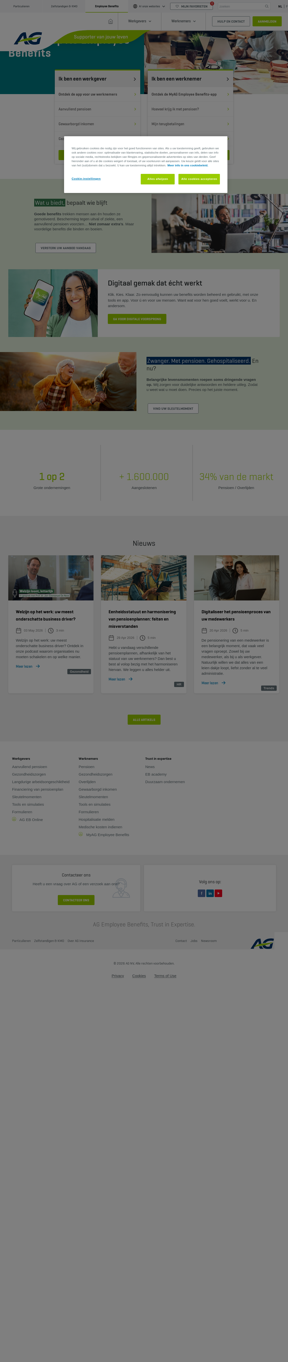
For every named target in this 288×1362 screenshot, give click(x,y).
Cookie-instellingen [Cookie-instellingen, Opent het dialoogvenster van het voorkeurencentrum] (86, 178)
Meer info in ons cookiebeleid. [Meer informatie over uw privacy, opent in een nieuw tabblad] (187, 165)
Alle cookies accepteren (199, 178)
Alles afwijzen (157, 178)
